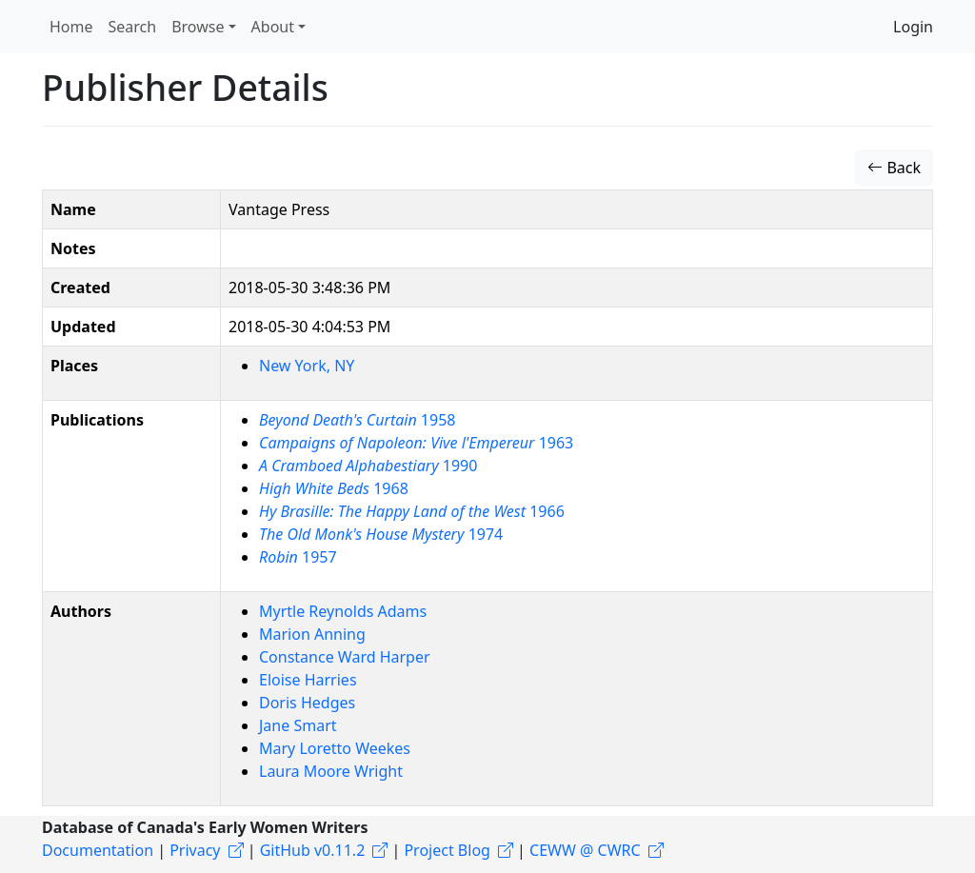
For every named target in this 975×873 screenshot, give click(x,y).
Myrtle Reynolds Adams (343, 611)
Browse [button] (197, 26)
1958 (357, 419)
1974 (381, 534)
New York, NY (306, 365)
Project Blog (446, 850)
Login (913, 26)
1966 (412, 511)
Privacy (194, 850)
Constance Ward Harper (344, 656)
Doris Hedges (307, 702)
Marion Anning (312, 634)
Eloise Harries (308, 679)
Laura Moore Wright (331, 771)
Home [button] (71, 26)
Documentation (97, 850)
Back (894, 167)
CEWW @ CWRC (585, 850)
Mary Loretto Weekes (334, 748)
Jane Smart (298, 725)
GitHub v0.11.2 (313, 850)
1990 (368, 465)
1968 (333, 488)
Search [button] (133, 26)
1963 (416, 442)
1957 (298, 556)
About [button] (272, 26)
